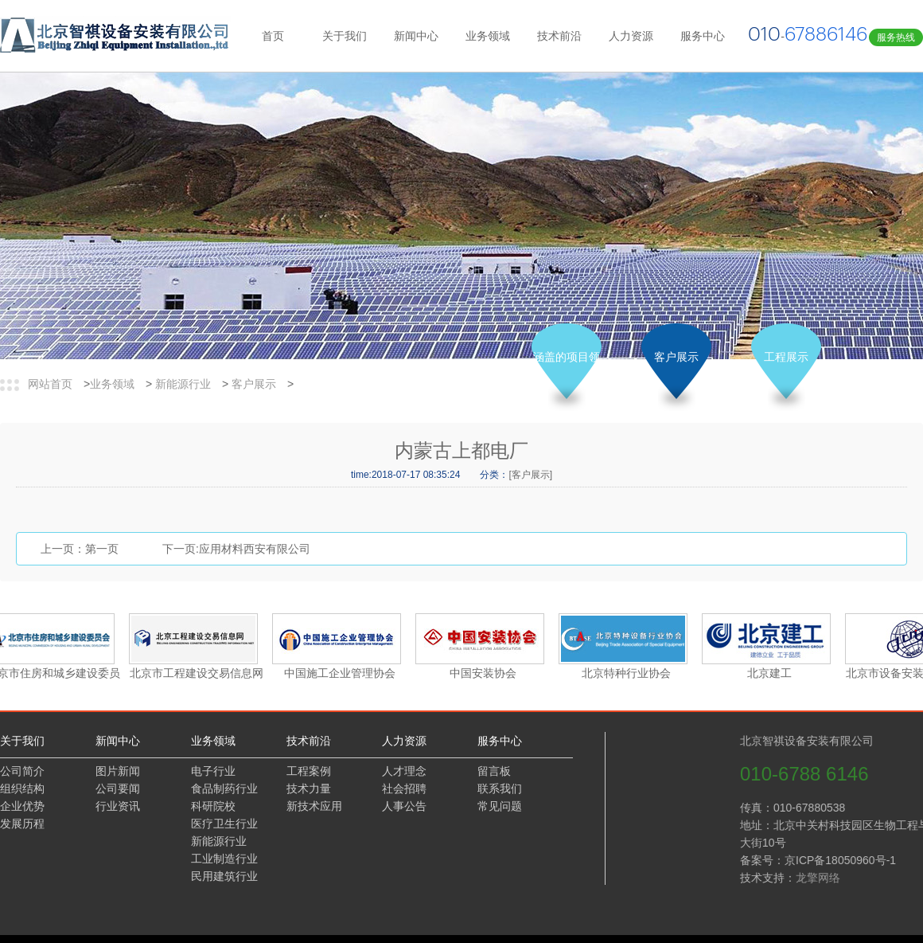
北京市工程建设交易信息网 (198, 673)
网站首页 (50, 384)
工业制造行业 (224, 858)
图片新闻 (117, 771)
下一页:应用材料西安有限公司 (236, 548)
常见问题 (499, 806)
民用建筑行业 (224, 876)
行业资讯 (117, 806)
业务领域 (112, 384)
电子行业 (213, 771)
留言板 (494, 771)
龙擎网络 (861, 877)
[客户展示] (530, 474)
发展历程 (22, 823)
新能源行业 (183, 384)
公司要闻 (117, 788)
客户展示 (254, 384)
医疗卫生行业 (224, 823)
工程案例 (308, 771)
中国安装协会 (484, 673)
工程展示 (786, 356)
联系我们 (499, 788)
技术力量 (308, 788)
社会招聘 (404, 788)
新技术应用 (314, 806)
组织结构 (22, 788)
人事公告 (404, 806)
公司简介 (22, 771)
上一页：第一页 (80, 548)
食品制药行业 (224, 788)
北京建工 (771, 673)
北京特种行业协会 (627, 673)
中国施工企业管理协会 (341, 673)
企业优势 (22, 806)
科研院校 (213, 806)
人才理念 (404, 771)
